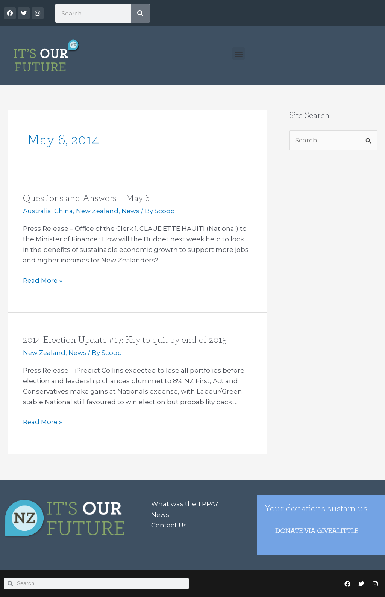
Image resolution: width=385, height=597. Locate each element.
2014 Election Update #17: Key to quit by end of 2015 (125, 339)
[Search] (140, 13)
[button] (238, 53)
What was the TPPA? (184, 503)
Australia (37, 211)
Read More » (43, 279)
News (132, 211)
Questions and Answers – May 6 (87, 198)
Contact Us (169, 524)
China (63, 211)
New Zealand (98, 211)
